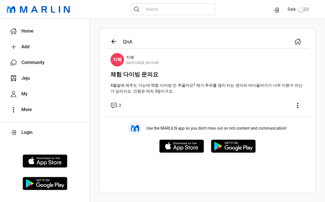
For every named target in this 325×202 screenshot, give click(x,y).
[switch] (303, 9)
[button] (44, 31)
